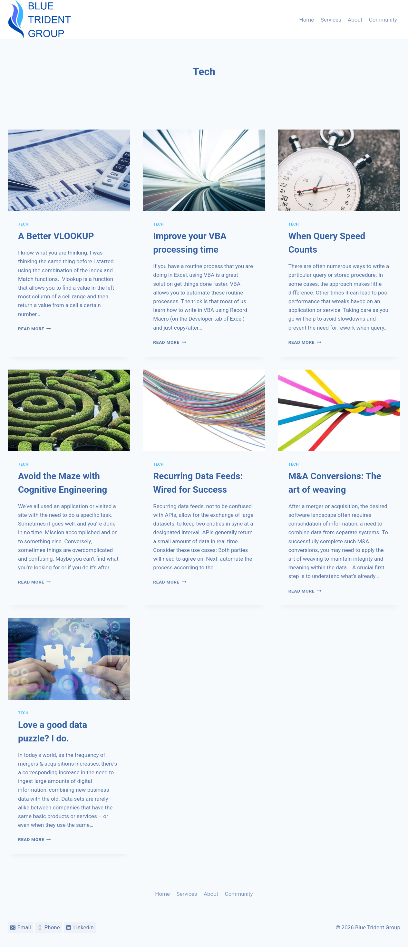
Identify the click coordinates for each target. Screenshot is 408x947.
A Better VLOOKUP (56, 236)
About (355, 19)
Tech (23, 224)
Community (383, 19)
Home (306, 19)
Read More (34, 328)
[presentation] (69, 170)
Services (331, 19)
